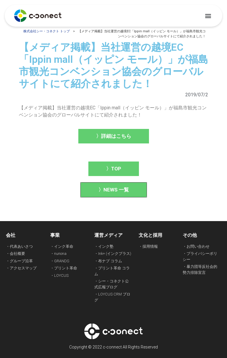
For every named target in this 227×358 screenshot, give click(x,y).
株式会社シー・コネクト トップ (46, 31)
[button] (208, 16)
